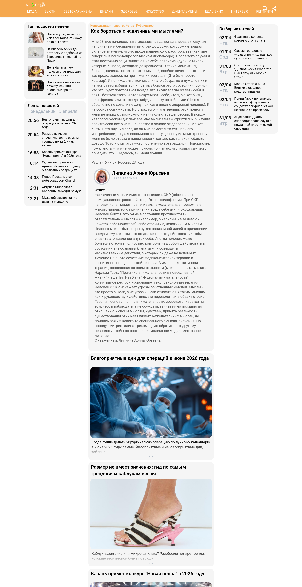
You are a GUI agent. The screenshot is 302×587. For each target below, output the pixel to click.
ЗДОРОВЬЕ (129, 11)
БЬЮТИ (50, 11)
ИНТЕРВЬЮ (239, 11)
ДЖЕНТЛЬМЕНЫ (184, 11)
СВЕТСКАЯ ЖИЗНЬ (78, 11)
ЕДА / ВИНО (214, 11)
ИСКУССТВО (155, 11)
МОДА (32, 11)
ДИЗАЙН (106, 11)
